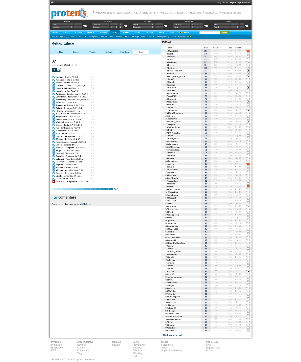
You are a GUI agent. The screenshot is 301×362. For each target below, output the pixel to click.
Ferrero (171, 299)
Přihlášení (56, 344)
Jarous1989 (173, 313)
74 (206, 101)
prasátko (150, 36)
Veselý (216, 27)
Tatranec (172, 330)
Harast (171, 305)
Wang (176, 27)
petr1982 (172, 96)
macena (171, 56)
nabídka (55, 36)
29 (206, 330)
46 (206, 161)
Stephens (96, 24)
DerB (170, 279)
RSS (53, 350)
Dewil (171, 212)
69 (206, 110)
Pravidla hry (139, 344)
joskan (171, 220)
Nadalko (172, 291)
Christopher (174, 296)
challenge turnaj (162, 36)
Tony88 (171, 294)
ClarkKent (173, 169)
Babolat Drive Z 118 (150, 13)
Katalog (103, 32)
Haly (172, 32)
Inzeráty (149, 32)
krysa (170, 248)
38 (206, 203)
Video (137, 32)
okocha (171, 260)
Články (81, 347)
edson (171, 186)
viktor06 (172, 308)
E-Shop (78, 32)
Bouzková (97, 27)
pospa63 (172, 240)
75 (206, 99)
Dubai (228, 21)
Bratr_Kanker (175, 70)
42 (206, 172)
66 (206, 116)
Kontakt (210, 350)
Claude (171, 82)
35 (206, 231)
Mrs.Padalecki (175, 316)
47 (206, 158)
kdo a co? (83, 36)
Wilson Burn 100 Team (231, 13)
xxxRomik (173, 178)
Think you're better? (172, 335)
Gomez (171, 90)
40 (206, 195)
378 (206, 53)
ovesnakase (173, 226)
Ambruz (172, 206)
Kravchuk (137, 27)
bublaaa (172, 223)
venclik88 (172, 282)
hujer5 (171, 79)
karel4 (171, 257)
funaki (171, 59)
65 (206, 121)
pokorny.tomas (175, 277)
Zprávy (66, 32)
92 (206, 76)
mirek (171, 164)
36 (206, 223)
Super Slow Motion (171, 350)
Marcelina (173, 192)
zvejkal (171, 124)
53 (206, 141)
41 (206, 186)
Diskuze (90, 32)
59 (206, 124)
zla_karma (173, 144)
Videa (164, 347)
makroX (172, 172)
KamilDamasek (175, 113)
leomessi (172, 99)
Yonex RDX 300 (211, 13)
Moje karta (124, 52)
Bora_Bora (173, 138)
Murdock (172, 101)
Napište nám (213, 347)
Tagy (79, 353)
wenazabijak (174, 150)
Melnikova (57, 27)
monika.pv (173, 195)
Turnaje (92, 52)
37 (206, 214)
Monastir (67, 21)
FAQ (208, 344)
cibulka (171, 327)
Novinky (81, 344)
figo (170, 322)
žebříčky (73, 36)
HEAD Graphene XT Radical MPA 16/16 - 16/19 (118, 13)
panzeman (173, 93)
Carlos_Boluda (175, 251)
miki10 (171, 288)
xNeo (170, 265)
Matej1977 (173, 51)
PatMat (171, 68)
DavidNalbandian (176, 243)
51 (206, 150)
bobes (171, 268)
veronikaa (173, 181)
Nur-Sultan (148, 21)
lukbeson (172, 62)
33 (206, 263)
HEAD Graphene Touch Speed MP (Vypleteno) (182, 13)
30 (206, 302)
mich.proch (173, 214)
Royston (172, 87)
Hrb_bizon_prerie (176, 76)
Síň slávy (138, 353)
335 (206, 59)
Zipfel (55, 24)
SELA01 (172, 200)
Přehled (76, 52)
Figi (170, 130)
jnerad (171, 325)
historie (119, 36)
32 (206, 274)
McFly (171, 231)
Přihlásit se (245, 2)
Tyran (171, 271)
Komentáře (83, 350)
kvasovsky (173, 209)
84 (206, 85)
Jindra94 (172, 110)
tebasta (171, 183)
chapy (171, 285)
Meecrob (172, 198)
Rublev (216, 24)
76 (206, 96)
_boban (171, 311)
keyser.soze (173, 161)
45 (206, 164)
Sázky (114, 32)
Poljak (135, 24)
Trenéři (184, 32)
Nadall (171, 73)
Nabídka (137, 347)
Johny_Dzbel (63, 65)
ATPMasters (174, 147)
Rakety (116, 344)
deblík (173, 36)
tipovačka (184, 36)
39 (206, 198)
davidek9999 (174, 237)
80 (206, 90)
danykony (172, 141)
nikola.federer (174, 319)
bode (170, 107)
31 (206, 288)
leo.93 (171, 203)
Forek (171, 65)
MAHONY (173, 229)
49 (206, 155)
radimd (171, 85)
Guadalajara (107, 21)
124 (206, 65)
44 (206, 166)
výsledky (63, 36)
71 (206, 107)
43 (206, 169)
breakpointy (94, 36)
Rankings (108, 52)
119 (206, 68)
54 (206, 138)
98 (206, 73)
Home (55, 32)
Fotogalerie (167, 344)
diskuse (104, 36)
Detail (140, 52)
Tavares (172, 116)
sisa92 (171, 274)
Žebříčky (137, 350)
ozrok (171, 53)
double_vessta (174, 121)
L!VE (111, 36)
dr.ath (171, 166)
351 (206, 56)
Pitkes (171, 158)
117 (206, 70)
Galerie (126, 32)
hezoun (171, 155)
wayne (171, 263)
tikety (126, 36)
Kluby (161, 32)
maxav (171, 246)
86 (206, 82)
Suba (170, 135)
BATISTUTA (174, 189)
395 (206, 51)
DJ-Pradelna (174, 133)
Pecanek (172, 175)
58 (206, 130)
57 (206, 135)
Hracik (171, 152)
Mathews (172, 118)
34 (206, 248)
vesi (170, 217)
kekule (171, 104)
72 (206, 104)
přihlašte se (85, 204)
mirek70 (172, 302)
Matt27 (171, 234)
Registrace (234, 2)
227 (206, 62)
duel (143, 36)
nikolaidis (172, 254)
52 (206, 144)
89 (206, 79)
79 (206, 93)
